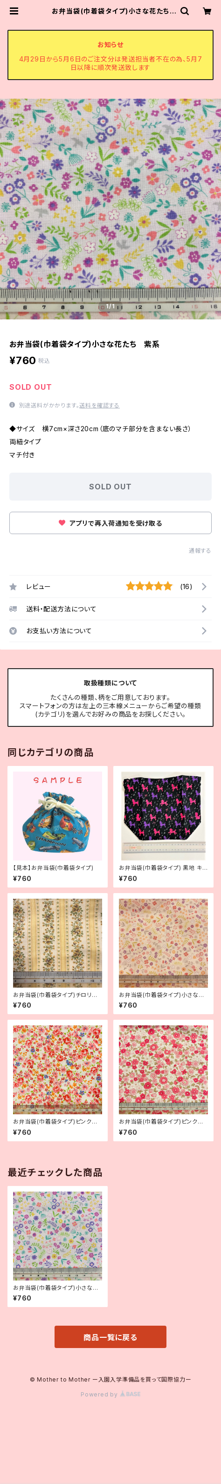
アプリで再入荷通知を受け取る (110, 523)
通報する (200, 550)
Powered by (110, 1394)
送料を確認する (99, 405)
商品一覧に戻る (110, 1337)
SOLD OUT (110, 486)
